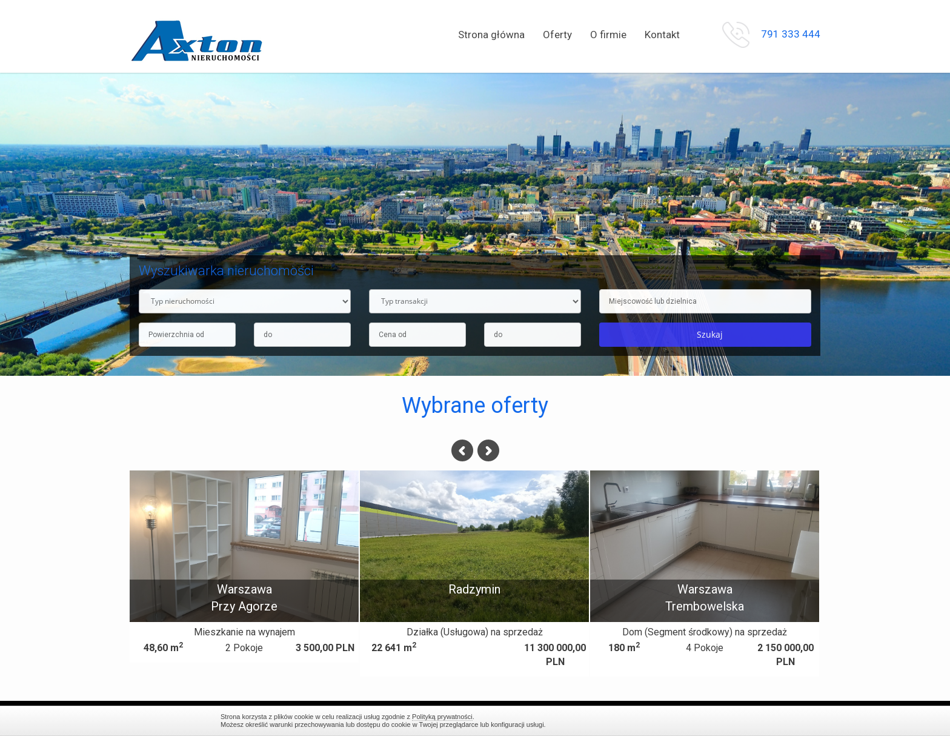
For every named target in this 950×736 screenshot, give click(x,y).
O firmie (608, 34)
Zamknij (723, 720)
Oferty (557, 34)
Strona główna (491, 34)
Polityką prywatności (442, 716)
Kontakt (662, 34)
